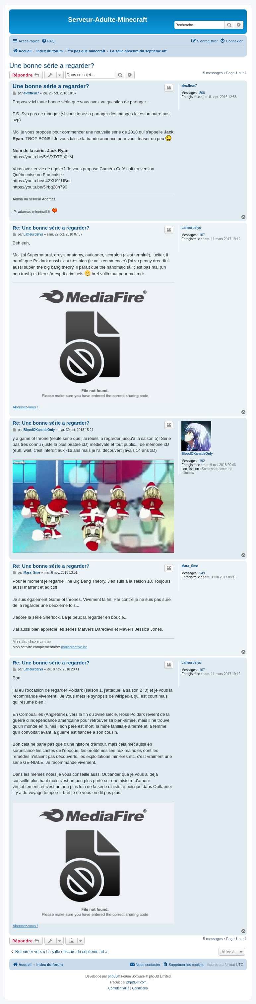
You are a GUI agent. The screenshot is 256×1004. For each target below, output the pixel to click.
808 (202, 93)
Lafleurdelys (191, 228)
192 (202, 461)
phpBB (113, 976)
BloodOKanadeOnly (197, 453)
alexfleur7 (189, 85)
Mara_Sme (189, 566)
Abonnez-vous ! (25, 407)
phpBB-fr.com (136, 982)
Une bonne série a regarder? (51, 65)
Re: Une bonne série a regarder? (51, 228)
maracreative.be (74, 647)
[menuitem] (48, 41)
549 (202, 573)
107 (202, 235)
